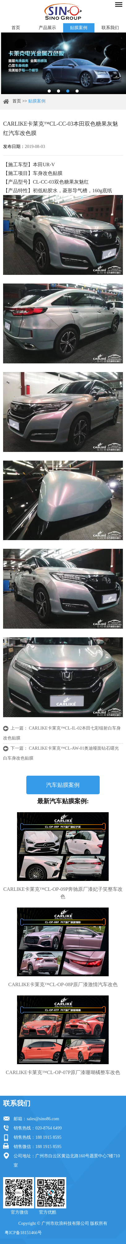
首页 (15, 27)
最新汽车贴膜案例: (63, 801)
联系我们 (110, 27)
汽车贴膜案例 (63, 785)
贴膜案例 (78, 27)
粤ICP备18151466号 (23, 1232)
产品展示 (47, 27)
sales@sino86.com (43, 1118)
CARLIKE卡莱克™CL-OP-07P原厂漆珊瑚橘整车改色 (63, 1072)
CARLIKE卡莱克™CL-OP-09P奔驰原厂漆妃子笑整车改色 (63, 892)
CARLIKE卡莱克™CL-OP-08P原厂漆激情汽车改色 (63, 984)
